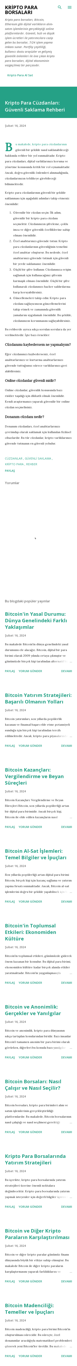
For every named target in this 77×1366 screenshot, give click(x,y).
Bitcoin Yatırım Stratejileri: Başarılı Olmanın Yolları (38, 698)
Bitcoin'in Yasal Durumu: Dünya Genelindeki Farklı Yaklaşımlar (36, 620)
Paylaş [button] (10, 471)
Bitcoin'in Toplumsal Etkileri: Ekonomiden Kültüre (30, 932)
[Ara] (59, 7)
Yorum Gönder (30, 671)
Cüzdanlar (14, 458)
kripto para (14, 464)
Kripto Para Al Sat (20, 75)
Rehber (31, 464)
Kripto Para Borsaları (21, 9)
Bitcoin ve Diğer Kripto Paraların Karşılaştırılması (37, 1233)
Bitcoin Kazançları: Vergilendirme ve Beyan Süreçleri (34, 776)
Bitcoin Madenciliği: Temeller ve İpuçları (29, 1308)
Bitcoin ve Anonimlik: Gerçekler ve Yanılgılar (33, 1010)
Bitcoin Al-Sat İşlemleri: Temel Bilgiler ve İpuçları (36, 854)
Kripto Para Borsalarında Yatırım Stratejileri (35, 1159)
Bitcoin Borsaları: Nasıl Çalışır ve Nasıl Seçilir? (33, 1084)
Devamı (66, 671)
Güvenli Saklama (38, 458)
